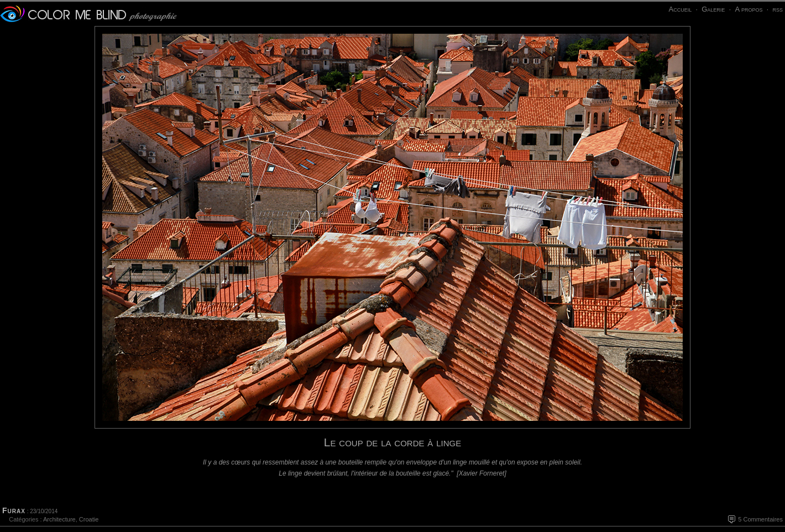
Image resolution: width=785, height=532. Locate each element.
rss (777, 9)
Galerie (713, 9)
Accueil (680, 9)
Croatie (88, 519)
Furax (13, 510)
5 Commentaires (760, 519)
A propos (748, 9)
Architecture (59, 519)
